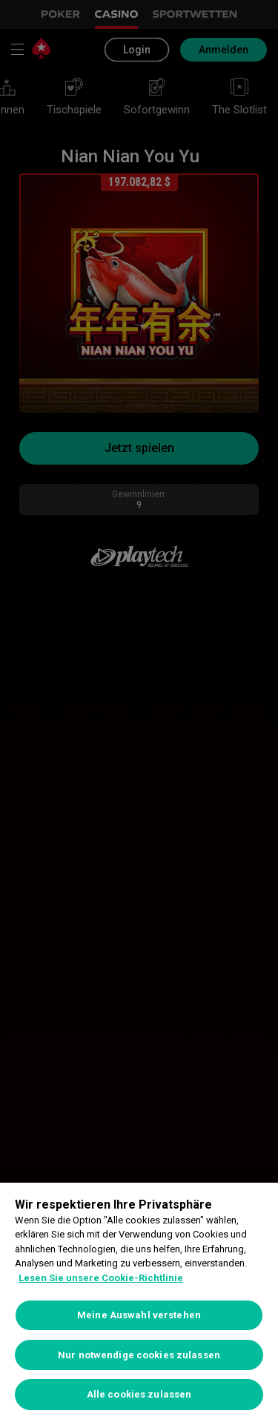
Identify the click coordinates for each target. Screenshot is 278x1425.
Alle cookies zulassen (139, 1394)
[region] (139, 1304)
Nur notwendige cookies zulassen (139, 1355)
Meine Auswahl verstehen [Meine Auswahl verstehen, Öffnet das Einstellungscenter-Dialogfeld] (139, 1315)
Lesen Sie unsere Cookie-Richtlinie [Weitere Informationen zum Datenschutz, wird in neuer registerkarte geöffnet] (101, 1277)
